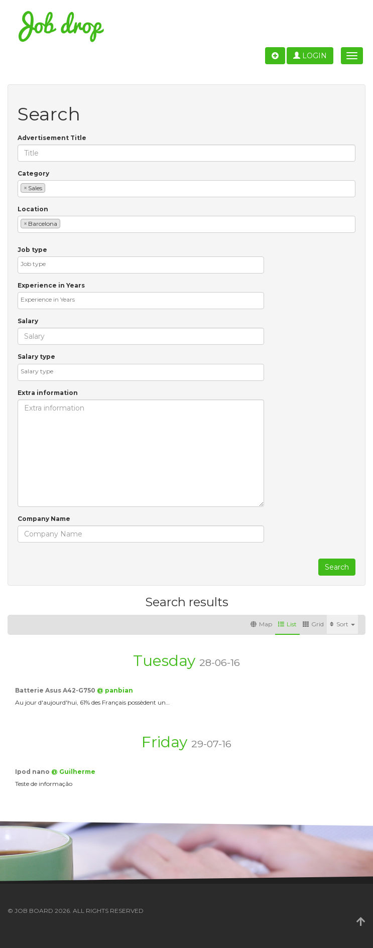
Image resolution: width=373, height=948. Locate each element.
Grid (313, 624)
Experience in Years (51, 285)
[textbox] (50, 187)
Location (33, 209)
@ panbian (115, 690)
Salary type (36, 356)
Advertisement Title (52, 138)
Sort (342, 624)
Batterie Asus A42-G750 (56, 690)
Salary (28, 321)
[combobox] (186, 188)
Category (33, 173)
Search (337, 567)
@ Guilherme (73, 771)
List (287, 624)
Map (261, 624)
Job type (32, 249)
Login (310, 55)
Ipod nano (33, 771)
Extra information (48, 392)
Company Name (44, 518)
